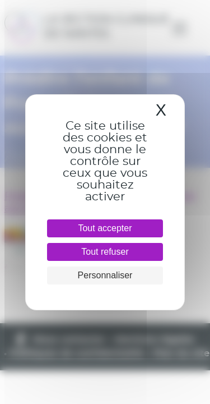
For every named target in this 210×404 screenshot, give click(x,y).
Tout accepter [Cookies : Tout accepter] (105, 228)
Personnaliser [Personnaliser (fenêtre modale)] (105, 275)
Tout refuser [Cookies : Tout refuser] (104, 251)
